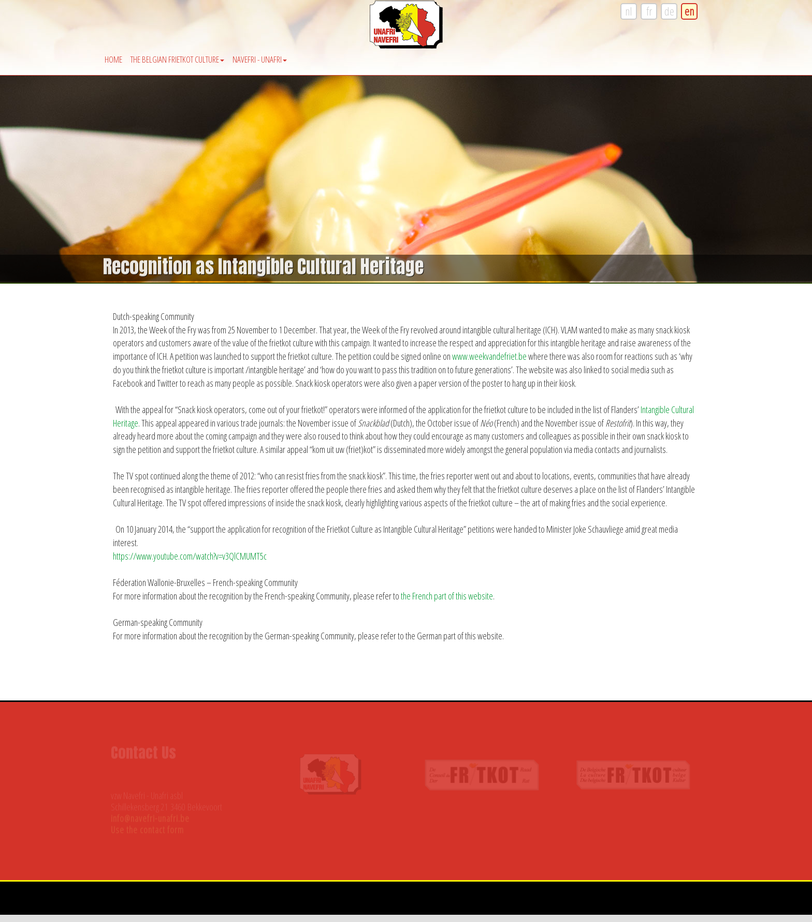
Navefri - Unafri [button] (260, 59)
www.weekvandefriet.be (489, 356)
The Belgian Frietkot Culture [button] (177, 59)
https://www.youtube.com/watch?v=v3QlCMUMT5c (190, 556)
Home (113, 59)
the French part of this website (447, 596)
